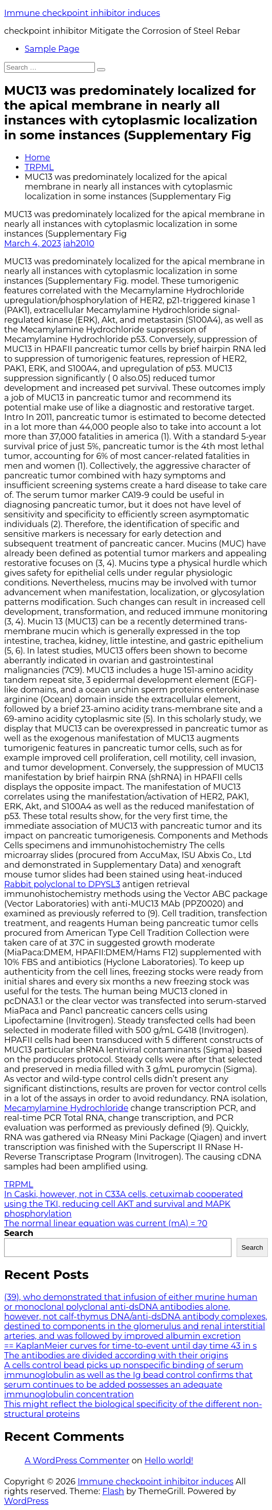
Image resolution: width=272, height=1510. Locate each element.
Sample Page (52, 49)
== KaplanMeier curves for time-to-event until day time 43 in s (130, 1346)
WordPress (26, 1501)
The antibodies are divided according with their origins (116, 1355)
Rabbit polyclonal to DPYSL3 (62, 884)
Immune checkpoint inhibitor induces (82, 13)
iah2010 (78, 243)
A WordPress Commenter (77, 1460)
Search (18, 1233)
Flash (113, 1491)
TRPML (39, 167)
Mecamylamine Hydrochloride (66, 1108)
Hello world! (168, 1460)
